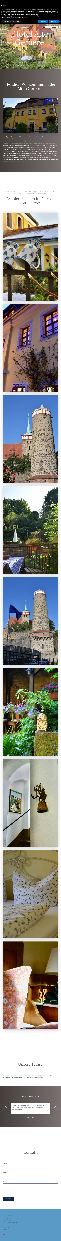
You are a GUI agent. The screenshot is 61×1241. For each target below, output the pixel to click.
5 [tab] (35, 1118)
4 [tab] (33, 1118)
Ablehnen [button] (43, 21)
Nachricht (6, 1181)
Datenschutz (6, 1227)
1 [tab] (26, 1118)
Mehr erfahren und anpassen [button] (11, 21)
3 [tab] (30, 1118)
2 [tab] (28, 1118)
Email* (5, 1172)
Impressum (6, 1229)
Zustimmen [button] (54, 21)
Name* (5, 1163)
